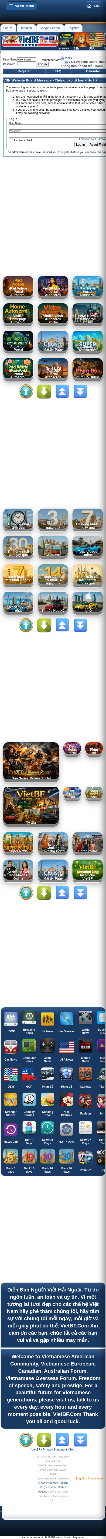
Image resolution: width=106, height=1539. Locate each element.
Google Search (50, 28)
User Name (10, 59)
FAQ (58, 71)
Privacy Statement (55, 1449)
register (65, 152)
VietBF (69, 58)
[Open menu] (21, 5)
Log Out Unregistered (89, 1478)
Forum (7, 28)
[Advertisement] (53, 220)
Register (73, 28)
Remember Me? (49, 60)
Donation (26, 28)
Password (9, 64)
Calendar (93, 71)
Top (72, 1449)
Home (93, 6)
